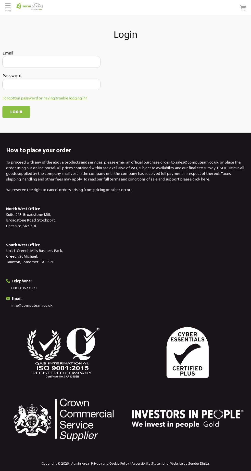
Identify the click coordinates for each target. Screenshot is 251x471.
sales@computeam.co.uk (197, 162)
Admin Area (80, 463)
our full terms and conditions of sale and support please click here (153, 179)
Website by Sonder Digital (190, 463)
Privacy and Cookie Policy (110, 463)
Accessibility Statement (149, 463)
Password (11, 76)
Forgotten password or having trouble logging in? (44, 98)
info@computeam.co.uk (32, 305)
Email (7, 53)
